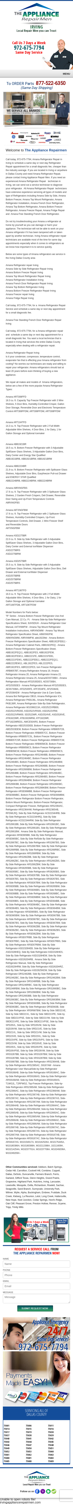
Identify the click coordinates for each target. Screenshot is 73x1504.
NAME (6, 1259)
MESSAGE (8, 1292)
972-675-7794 (29, 47)
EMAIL (6, 1281)
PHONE (6, 1270)
